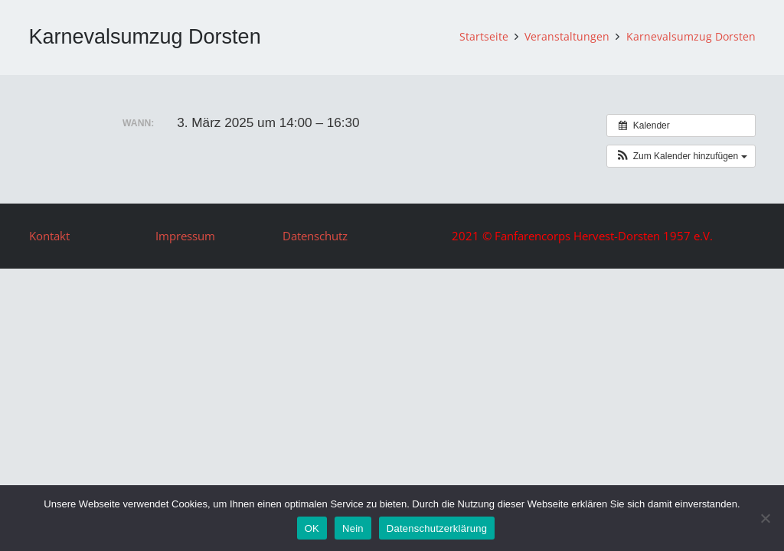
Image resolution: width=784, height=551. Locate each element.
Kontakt (49, 235)
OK (312, 528)
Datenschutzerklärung (437, 528)
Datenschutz (315, 235)
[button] (680, 156)
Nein (353, 528)
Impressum (185, 235)
